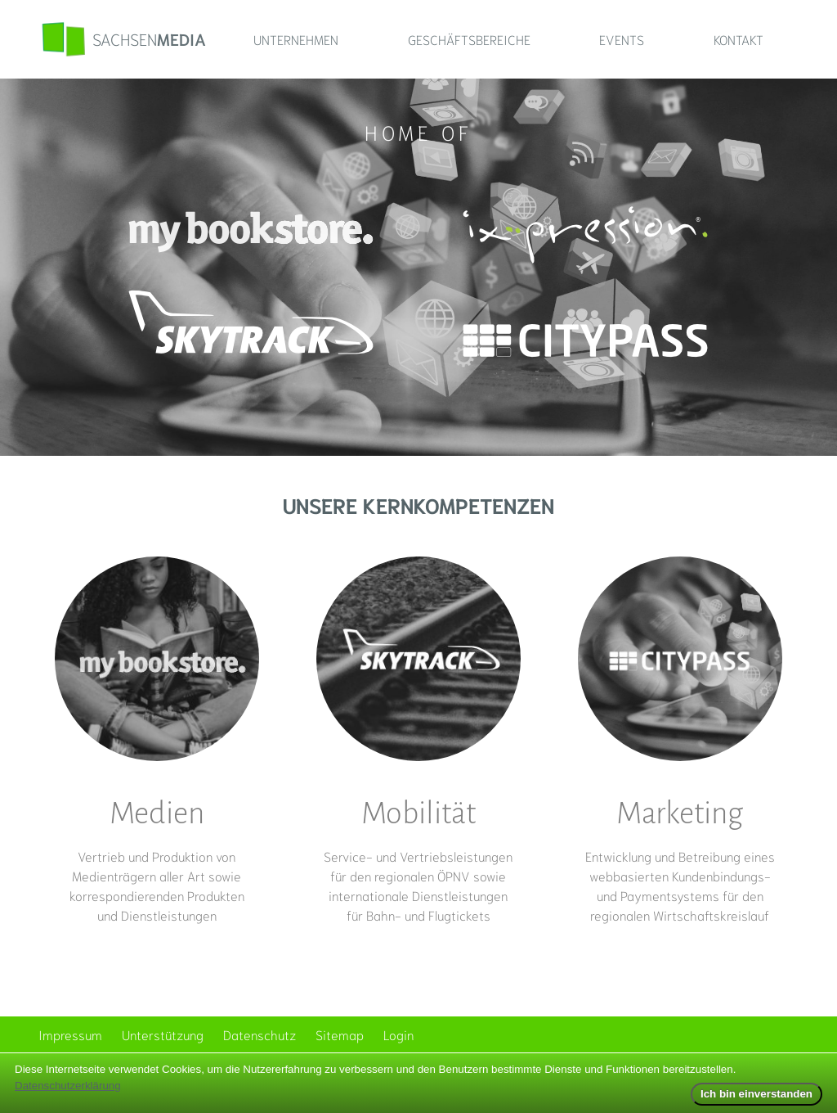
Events (621, 38)
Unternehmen (295, 38)
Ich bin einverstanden (756, 1094)
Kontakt (738, 38)
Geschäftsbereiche (469, 38)
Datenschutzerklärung (68, 1085)
